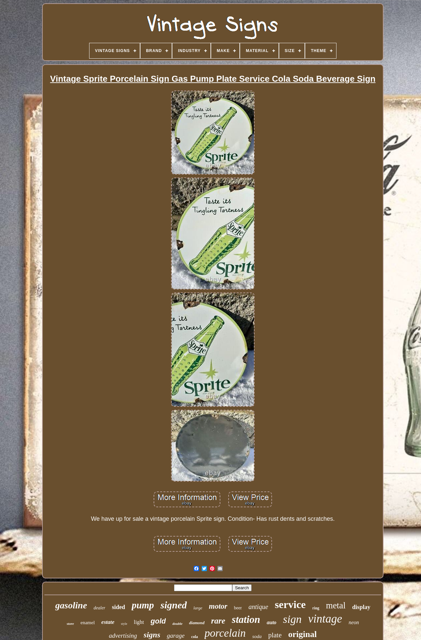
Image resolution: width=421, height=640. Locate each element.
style (124, 624)
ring (315, 608)
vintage (325, 618)
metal (336, 605)
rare (218, 620)
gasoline (71, 605)
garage (176, 635)
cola (194, 636)
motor (218, 606)
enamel (88, 622)
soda (256, 636)
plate (275, 635)
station (246, 619)
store (70, 624)
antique (258, 606)
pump (143, 605)
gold (158, 621)
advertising (123, 635)
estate (107, 622)
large (197, 607)
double (177, 624)
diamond (197, 622)
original (302, 634)
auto (271, 622)
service (290, 604)
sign (292, 619)
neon (354, 622)
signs (152, 634)
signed (174, 604)
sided (118, 607)
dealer (100, 607)
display (361, 607)
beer (238, 607)
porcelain (225, 633)
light (139, 622)
